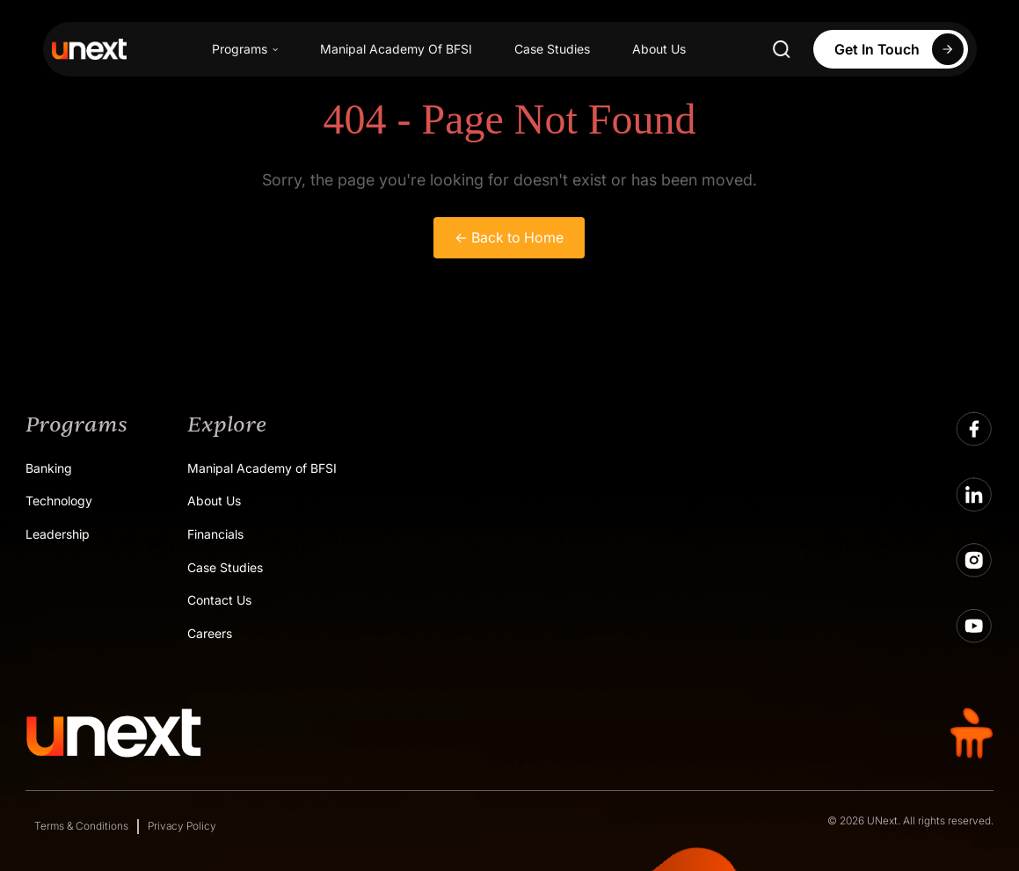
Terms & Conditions (81, 825)
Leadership (57, 533)
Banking (48, 468)
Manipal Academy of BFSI (262, 468)
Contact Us (219, 599)
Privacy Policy (182, 825)
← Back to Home (509, 237)
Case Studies (552, 48)
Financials (215, 533)
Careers (209, 633)
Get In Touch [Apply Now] (901, 49)
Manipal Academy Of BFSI (396, 48)
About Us (659, 48)
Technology (58, 500)
